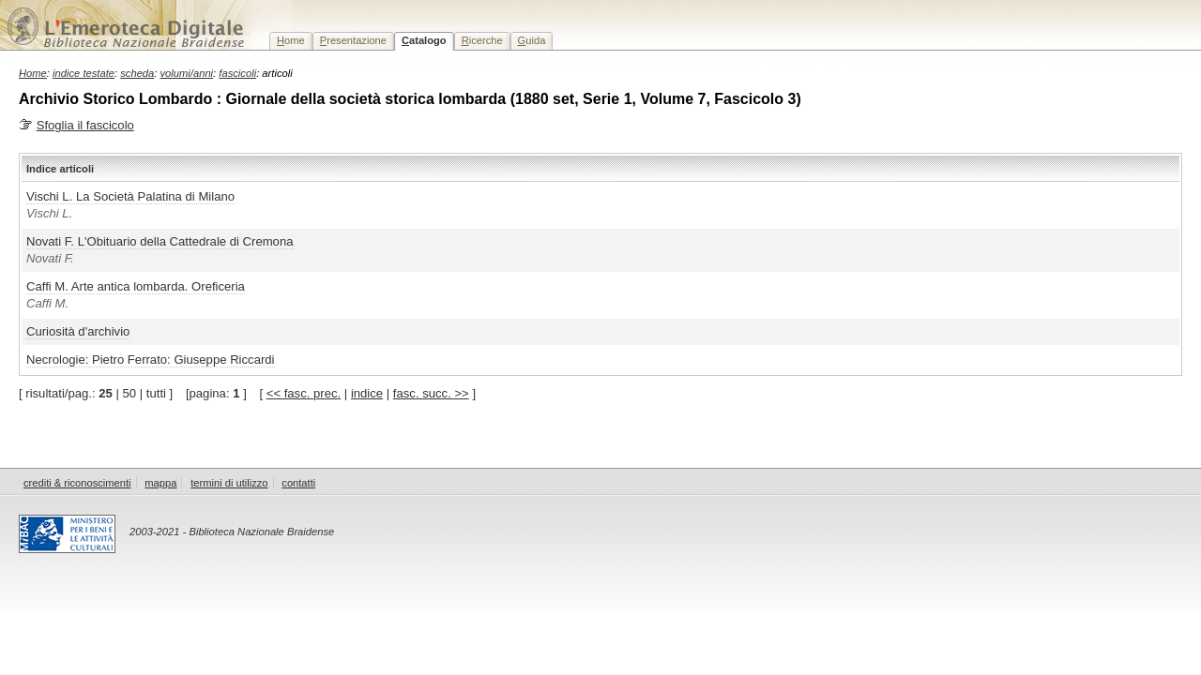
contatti (298, 482)
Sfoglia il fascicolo (85, 125)
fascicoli (237, 73)
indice (367, 393)
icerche (482, 40)
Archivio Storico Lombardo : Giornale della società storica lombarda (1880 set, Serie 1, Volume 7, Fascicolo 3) (410, 99)
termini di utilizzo (228, 482)
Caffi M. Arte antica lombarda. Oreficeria (135, 286)
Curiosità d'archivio (77, 331)
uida (532, 40)
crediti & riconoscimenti (77, 482)
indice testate (83, 73)
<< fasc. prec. (303, 393)
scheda (137, 73)
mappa (160, 482)
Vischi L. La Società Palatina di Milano (130, 196)
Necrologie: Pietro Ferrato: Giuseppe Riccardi (150, 359)
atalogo (424, 40)
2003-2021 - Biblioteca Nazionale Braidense (231, 531)
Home (33, 73)
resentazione (353, 40)
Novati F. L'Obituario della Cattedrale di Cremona (160, 241)
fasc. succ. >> (431, 393)
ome (291, 40)
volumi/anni (187, 73)
